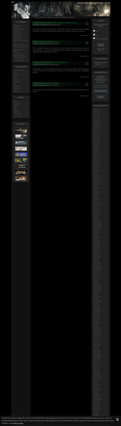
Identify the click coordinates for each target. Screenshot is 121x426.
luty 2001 (95, 412)
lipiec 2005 (96, 316)
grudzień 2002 (96, 373)
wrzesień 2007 (96, 269)
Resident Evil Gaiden (19, 60)
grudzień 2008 (96, 243)
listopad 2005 (96, 309)
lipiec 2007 (96, 272)
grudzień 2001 (96, 395)
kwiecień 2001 (96, 408)
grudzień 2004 (96, 329)
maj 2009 (95, 234)
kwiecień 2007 (96, 278)
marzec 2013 (96, 149)
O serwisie (16, 111)
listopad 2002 (96, 375)
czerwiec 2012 (96, 166)
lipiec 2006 (96, 294)
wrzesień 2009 (96, 226)
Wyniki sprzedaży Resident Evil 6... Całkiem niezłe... (50, 62)
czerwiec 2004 (96, 340)
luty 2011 (95, 195)
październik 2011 (97, 180)
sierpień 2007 (96, 270)
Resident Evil (17, 27)
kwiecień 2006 (96, 300)
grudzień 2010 (96, 199)
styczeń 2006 (96, 305)
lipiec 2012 (96, 164)
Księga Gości (17, 104)
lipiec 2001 (96, 404)
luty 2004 (95, 347)
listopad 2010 (96, 201)
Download (16, 88)
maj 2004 (95, 342)
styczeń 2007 (96, 283)
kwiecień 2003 (96, 366)
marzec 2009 (96, 237)
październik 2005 (97, 311)
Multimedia (56, 17)
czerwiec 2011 (96, 188)
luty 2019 (95, 125)
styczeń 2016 (96, 129)
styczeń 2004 (96, 349)
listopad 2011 (96, 179)
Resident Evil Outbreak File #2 (21, 46)
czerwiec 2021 (96, 114)
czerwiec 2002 (96, 384)
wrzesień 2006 (96, 291)
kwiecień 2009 (96, 236)
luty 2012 (95, 173)
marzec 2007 (96, 280)
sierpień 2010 (96, 206)
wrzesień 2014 (96, 138)
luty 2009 (95, 239)
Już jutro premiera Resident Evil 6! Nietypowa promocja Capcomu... (56, 23)
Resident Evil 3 (17, 34)
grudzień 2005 (96, 307)
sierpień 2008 (96, 248)
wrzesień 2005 (96, 313)
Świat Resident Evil (18, 70)
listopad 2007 (96, 265)
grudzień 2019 (96, 120)
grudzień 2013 (96, 142)
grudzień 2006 (96, 285)
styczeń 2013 (96, 153)
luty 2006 (95, 303)
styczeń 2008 (96, 261)
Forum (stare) (17, 103)
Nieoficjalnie (17, 81)
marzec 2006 (96, 302)
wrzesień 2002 (96, 379)
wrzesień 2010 (96, 204)
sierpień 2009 (96, 228)
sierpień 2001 (96, 402)
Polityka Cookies (18, 116)
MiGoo (58, 24)
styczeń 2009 (96, 241)
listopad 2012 (96, 157)
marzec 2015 (96, 137)
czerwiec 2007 (96, 274)
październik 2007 (97, 267)
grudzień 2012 (96, 155)
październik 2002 (97, 377)
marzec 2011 (96, 193)
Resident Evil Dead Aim (19, 57)
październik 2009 (97, 225)
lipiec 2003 (96, 360)
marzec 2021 (96, 116)
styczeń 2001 (96, 413)
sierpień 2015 (96, 131)
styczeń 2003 (96, 371)
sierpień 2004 (96, 336)
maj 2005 (95, 320)
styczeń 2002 (96, 393)
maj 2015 (95, 133)
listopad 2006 (96, 287)
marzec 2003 (96, 368)
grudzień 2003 (96, 351)
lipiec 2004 (96, 338)
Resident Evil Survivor (19, 53)
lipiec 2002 (96, 382)
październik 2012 (97, 159)
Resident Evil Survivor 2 (19, 55)
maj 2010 (95, 212)
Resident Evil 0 (17, 25)
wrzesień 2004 (96, 335)
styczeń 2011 (96, 197)
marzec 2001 (96, 410)
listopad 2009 (96, 223)
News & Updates (40, 17)
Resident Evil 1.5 (18, 31)
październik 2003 (97, 355)
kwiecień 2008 (96, 256)
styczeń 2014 (96, 140)
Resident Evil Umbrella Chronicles (19, 50)
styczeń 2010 (96, 219)
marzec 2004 (96, 346)
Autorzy (16, 109)
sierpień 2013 (96, 144)
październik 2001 (97, 399)
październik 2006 (97, 289)
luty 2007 (95, 281)
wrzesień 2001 (96, 401)
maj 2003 (95, 364)
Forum (49, 17)
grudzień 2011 (96, 177)
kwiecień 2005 (96, 322)
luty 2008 (95, 259)
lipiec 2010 (96, 208)
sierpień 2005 (96, 314)
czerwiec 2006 (96, 296)
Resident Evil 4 (17, 36)
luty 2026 (95, 109)
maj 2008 (95, 254)
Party (15, 72)
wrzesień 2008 (96, 247)
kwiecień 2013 (96, 148)
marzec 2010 (96, 215)
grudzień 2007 (96, 263)
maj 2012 (95, 168)
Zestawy (16, 74)
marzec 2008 (96, 258)
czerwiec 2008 (96, 252)
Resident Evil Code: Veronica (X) (21, 41)
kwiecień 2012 (96, 170)
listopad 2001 (96, 397)
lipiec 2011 (96, 186)
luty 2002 (95, 392)
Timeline (64, 17)
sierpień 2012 (96, 162)
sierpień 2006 (96, 292)
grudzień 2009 (96, 221)
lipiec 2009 (96, 230)
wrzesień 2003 (96, 357)
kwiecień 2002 (96, 388)
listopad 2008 (96, 245)
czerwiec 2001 (96, 406)
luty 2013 (95, 151)
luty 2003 (95, 369)
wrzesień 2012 (96, 160)
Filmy (15, 77)
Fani (15, 83)
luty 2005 (95, 326)
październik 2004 (97, 333)
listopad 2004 (96, 331)
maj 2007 (95, 276)
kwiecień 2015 (96, 135)
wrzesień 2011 (96, 182)
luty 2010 (95, 217)
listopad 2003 (96, 353)
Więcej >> (83, 31)
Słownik (71, 17)
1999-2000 (95, 415)
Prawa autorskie (17, 113)
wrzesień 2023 (96, 113)
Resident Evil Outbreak (19, 44)
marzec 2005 (96, 324)
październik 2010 (97, 203)
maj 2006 (95, 298)
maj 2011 (95, 190)
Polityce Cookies (18, 423)
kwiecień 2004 (96, 344)
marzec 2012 (96, 171)
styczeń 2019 (96, 127)
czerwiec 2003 (96, 362)
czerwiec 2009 (96, 232)
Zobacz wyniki (100, 48)
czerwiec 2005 (96, 318)
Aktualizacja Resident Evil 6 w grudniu (46, 83)
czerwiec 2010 (96, 210)
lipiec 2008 (96, 250)
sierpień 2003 (96, 358)
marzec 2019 (96, 124)
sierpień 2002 (96, 381)
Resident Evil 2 (17, 33)
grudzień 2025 (96, 111)
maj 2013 (95, 146)
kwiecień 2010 (96, 214)
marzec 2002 (96, 390)
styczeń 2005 (96, 327)
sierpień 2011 (96, 184)
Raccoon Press (17, 79)
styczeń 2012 (96, 175)
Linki (15, 107)
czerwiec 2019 (96, 122)
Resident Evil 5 (17, 38)
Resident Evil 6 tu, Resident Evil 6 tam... (46, 42)
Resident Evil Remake (19, 29)
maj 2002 (95, 386)
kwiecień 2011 (96, 192)
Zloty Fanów (17, 91)
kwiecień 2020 (96, 118)
